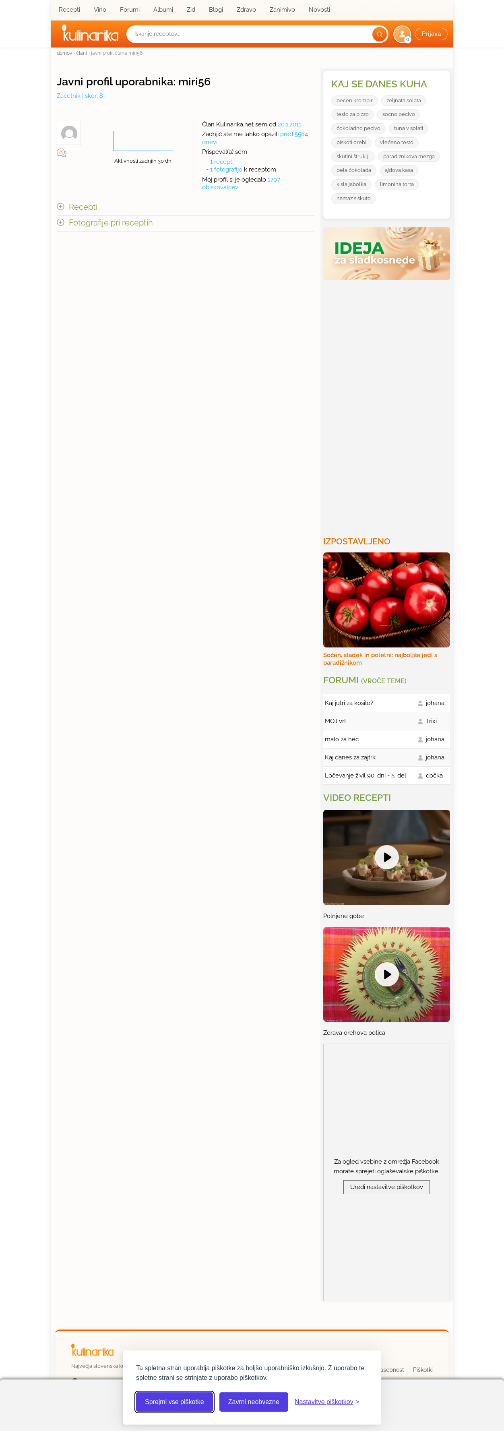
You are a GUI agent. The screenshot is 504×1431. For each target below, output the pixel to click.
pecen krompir (355, 100)
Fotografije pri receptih (111, 222)
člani (81, 53)
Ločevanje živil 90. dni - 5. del (365, 775)
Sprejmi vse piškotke (174, 1401)
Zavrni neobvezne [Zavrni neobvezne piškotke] (253, 1401)
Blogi (216, 9)
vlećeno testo (396, 142)
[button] (421, 34)
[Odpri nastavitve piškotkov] (327, 1402)
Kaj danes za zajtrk (350, 757)
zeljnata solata (403, 100)
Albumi (163, 9)
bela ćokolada (354, 170)
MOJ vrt (335, 721)
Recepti (69, 9)
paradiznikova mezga (409, 156)
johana (435, 703)
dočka (434, 775)
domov (64, 53)
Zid (191, 9)
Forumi (130, 9)
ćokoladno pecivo (358, 128)
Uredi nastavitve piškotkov (386, 1187)
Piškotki (423, 1370)
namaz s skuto (354, 198)
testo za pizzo (353, 114)
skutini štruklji (353, 156)
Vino (100, 9)
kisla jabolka (351, 184)
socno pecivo (398, 114)
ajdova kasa (399, 170)
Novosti (319, 9)
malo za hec (342, 739)
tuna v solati (408, 128)
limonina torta (397, 184)
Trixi (431, 721)
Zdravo (246, 9)
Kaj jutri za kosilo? (349, 703)
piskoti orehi (351, 142)
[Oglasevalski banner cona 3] (387, 405)
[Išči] (379, 34)
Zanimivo (282, 9)
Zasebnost (390, 1370)
